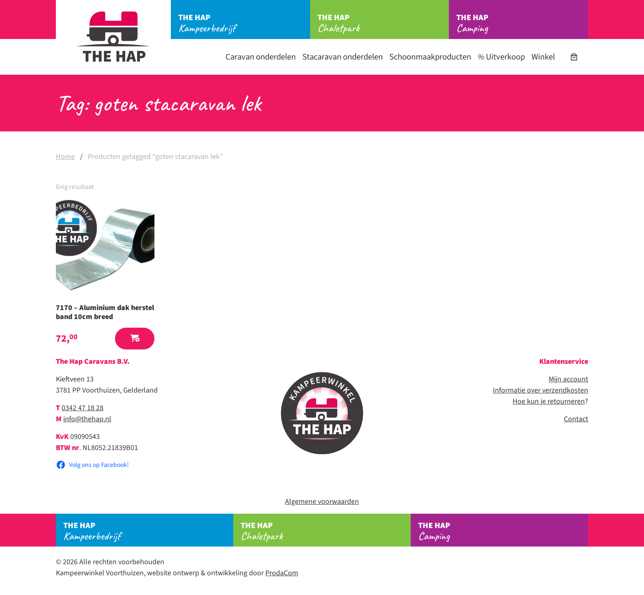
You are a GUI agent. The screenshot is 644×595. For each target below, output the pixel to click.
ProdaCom (281, 573)
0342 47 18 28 (83, 408)
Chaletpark (383, 23)
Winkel (543, 57)
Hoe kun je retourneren (549, 401)
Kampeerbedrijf (244, 23)
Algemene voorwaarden (322, 501)
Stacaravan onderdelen (342, 57)
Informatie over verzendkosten (540, 390)
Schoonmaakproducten (430, 57)
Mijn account (568, 379)
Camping (522, 23)
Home (65, 157)
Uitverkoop (501, 57)
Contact (576, 419)
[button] (134, 338)
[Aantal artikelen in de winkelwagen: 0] (574, 57)
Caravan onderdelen (260, 57)
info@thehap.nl (87, 419)
